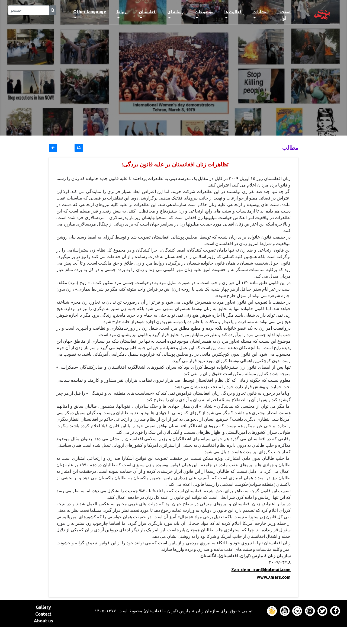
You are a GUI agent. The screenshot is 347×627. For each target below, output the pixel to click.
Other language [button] (89, 11)
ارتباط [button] (121, 11)
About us (43, 620)
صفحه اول (290, 15)
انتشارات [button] (260, 11)
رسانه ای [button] (175, 11)
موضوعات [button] (204, 11)
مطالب (290, 147)
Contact (43, 614)
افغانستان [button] (147, 11)
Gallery (43, 607)
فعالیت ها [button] (233, 11)
